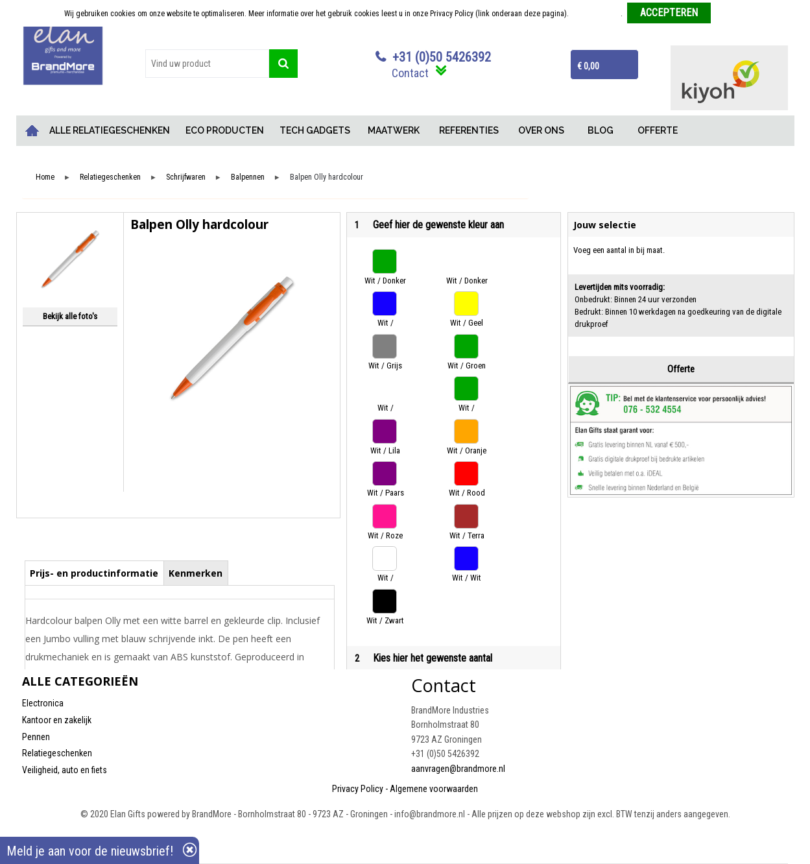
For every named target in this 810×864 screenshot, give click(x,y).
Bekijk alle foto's (70, 316)
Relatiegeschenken (110, 177)
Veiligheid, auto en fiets (64, 770)
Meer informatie (596, 13)
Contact (410, 73)
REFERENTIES (469, 130)
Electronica (43, 703)
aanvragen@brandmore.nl (458, 768)
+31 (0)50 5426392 (441, 57)
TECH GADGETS (315, 130)
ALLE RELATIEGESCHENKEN (109, 130)
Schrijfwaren (186, 177)
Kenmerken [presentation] (195, 573)
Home (32, 130)
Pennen (36, 737)
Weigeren (730, 13)
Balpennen (248, 177)
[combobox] (207, 63)
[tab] (94, 572)
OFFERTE (657, 130)
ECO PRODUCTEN (224, 130)
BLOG (600, 130)
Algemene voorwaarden (434, 788)
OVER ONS (541, 130)
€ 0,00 (588, 66)
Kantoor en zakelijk (56, 720)
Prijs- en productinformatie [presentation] (94, 573)
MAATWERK (394, 130)
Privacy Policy (357, 788)
